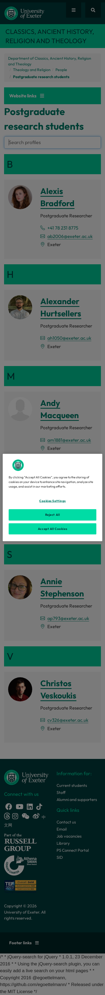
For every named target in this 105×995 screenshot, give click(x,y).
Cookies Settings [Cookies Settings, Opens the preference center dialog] (52, 501)
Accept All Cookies (52, 528)
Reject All (52, 514)
